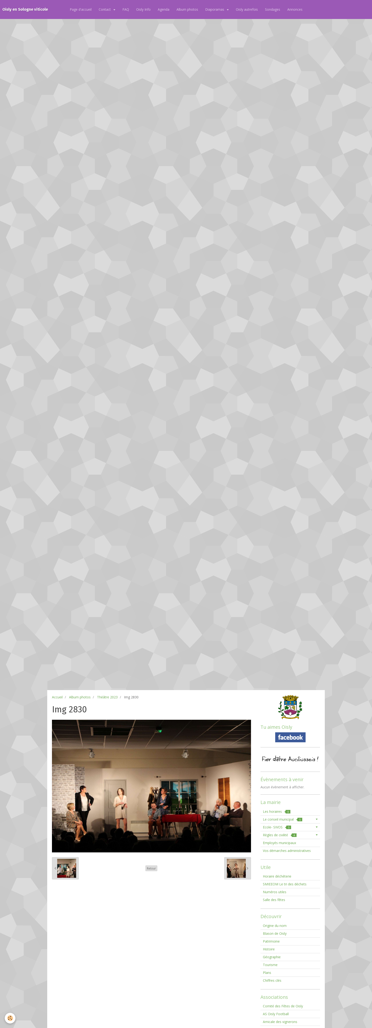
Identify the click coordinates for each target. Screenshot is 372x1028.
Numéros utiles (274, 892)
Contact (105, 9)
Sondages (272, 9)
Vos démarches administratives (287, 850)
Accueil (57, 697)
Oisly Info (143, 9)
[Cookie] (10, 1018)
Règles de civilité (280, 835)
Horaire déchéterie (277, 876)
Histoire (269, 949)
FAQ (125, 9)
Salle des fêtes (274, 899)
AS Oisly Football (276, 1014)
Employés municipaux (279, 843)
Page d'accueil (81, 9)
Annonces (294, 9)
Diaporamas (215, 9)
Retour (151, 868)
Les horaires (276, 811)
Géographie (272, 957)
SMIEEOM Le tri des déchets (285, 884)
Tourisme (270, 965)
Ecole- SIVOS (277, 827)
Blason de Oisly (275, 933)
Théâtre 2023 (107, 697)
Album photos (187, 9)
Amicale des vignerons (280, 1021)
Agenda (163, 9)
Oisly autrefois (247, 9)
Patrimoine (271, 941)
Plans (267, 972)
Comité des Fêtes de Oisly (283, 1006)
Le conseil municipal (282, 819)
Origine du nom (275, 925)
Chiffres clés (272, 980)
